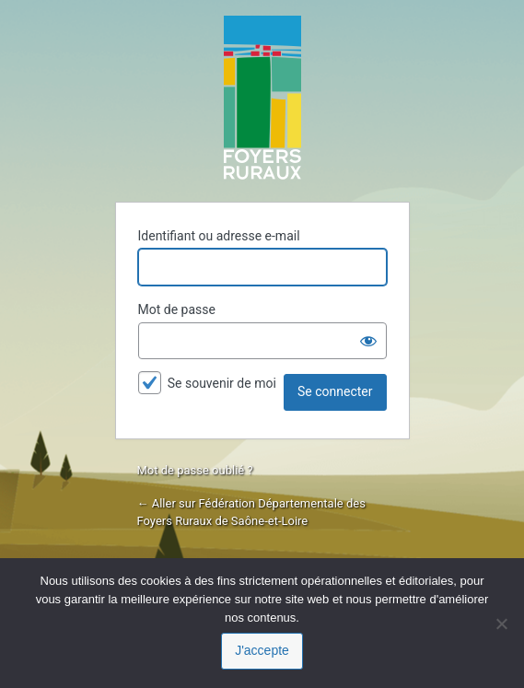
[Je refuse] (501, 623)
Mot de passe (176, 309)
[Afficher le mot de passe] (368, 340)
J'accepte (262, 650)
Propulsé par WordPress (262, 98)
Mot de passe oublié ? (195, 470)
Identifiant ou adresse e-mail (219, 235)
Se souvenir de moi (222, 383)
